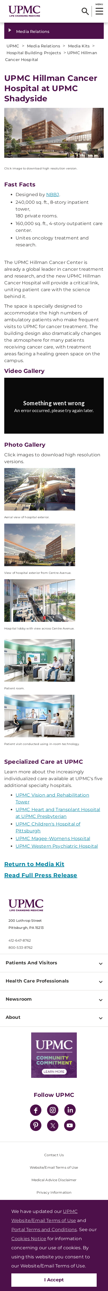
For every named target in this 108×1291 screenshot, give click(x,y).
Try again (54, 423)
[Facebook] (35, 1111)
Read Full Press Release (40, 875)
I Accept (54, 1279)
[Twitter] (52, 1125)
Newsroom (19, 999)
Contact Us (54, 1155)
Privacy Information (54, 1192)
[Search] (85, 11)
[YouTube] (69, 1126)
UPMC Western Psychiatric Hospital (57, 846)
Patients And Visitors (31, 962)
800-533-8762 (21, 947)
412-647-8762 (20, 940)
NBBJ (52, 194)
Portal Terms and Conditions (44, 1229)
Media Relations (32, 31)
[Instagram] (52, 1111)
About (13, 1017)
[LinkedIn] (70, 1111)
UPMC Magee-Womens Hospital (53, 838)
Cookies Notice (28, 1238)
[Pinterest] (35, 1126)
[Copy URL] (55, 409)
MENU (99, 4)
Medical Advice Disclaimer (54, 1180)
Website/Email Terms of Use (54, 1167)
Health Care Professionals (37, 981)
